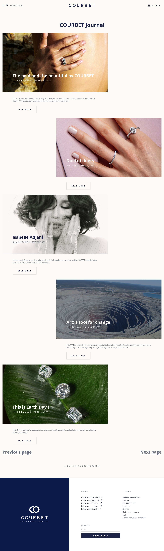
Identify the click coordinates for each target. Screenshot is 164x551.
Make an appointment (131, 497)
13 (93, 466)
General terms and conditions (134, 518)
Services (126, 509)
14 (96, 466)
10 (85, 466)
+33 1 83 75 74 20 (16, 6)
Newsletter (100, 536)
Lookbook (126, 506)
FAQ (124, 515)
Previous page (17, 453)
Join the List (85, 525)
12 (90, 466)
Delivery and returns (131, 512)
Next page (150, 453)
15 (98, 466)
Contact (126, 500)
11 (88, 466)
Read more (24, 110)
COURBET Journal (129, 503)
